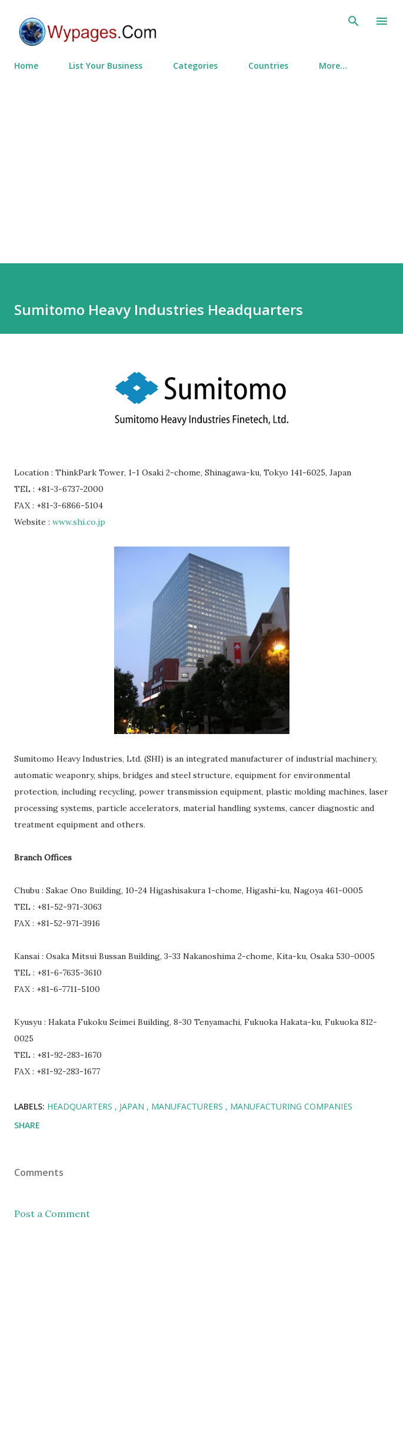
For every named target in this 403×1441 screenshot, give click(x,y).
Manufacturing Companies (291, 1106)
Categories (195, 65)
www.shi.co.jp (78, 522)
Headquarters (81, 1106)
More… (333, 65)
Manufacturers (188, 1106)
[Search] (354, 21)
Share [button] (27, 1125)
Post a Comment (52, 1213)
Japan (132, 1106)
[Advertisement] (201, 162)
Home (26, 65)
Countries (268, 65)
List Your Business (105, 65)
